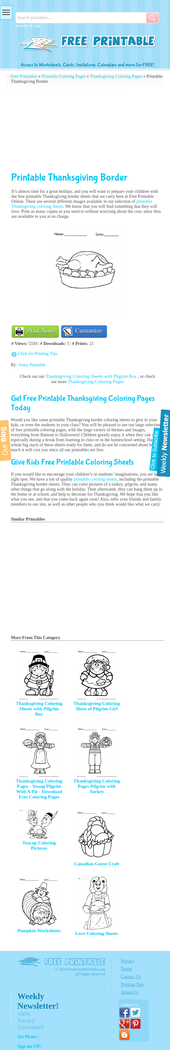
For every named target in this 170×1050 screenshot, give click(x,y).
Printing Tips (132, 984)
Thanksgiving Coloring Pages (116, 76)
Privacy (128, 961)
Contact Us (131, 976)
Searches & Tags (28, 25)
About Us (129, 992)
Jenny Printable (31, 364)
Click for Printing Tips (37, 353)
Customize (88, 330)
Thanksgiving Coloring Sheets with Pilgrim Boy (91, 376)
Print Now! (41, 330)
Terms (126, 969)
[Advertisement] (87, 128)
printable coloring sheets (95, 479)
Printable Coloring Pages (64, 76)
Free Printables (24, 76)
